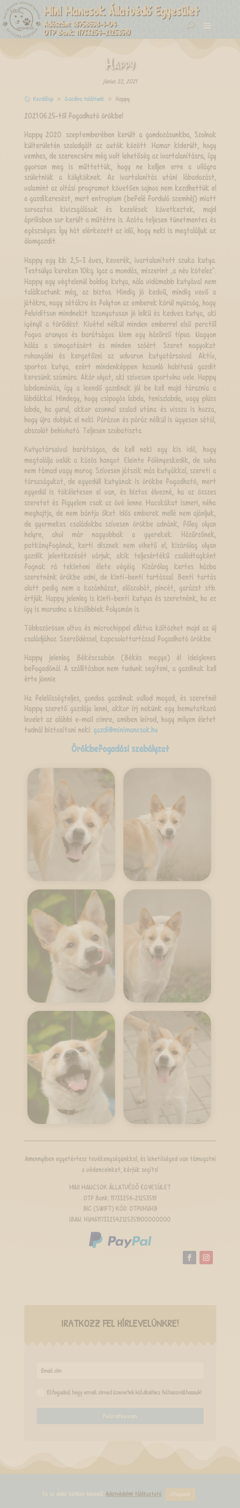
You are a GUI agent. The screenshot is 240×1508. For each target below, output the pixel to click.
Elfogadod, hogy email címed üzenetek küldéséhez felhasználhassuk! (119, 1392)
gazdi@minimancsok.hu (125, 730)
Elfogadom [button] (180, 1494)
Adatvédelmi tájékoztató (134, 1494)
